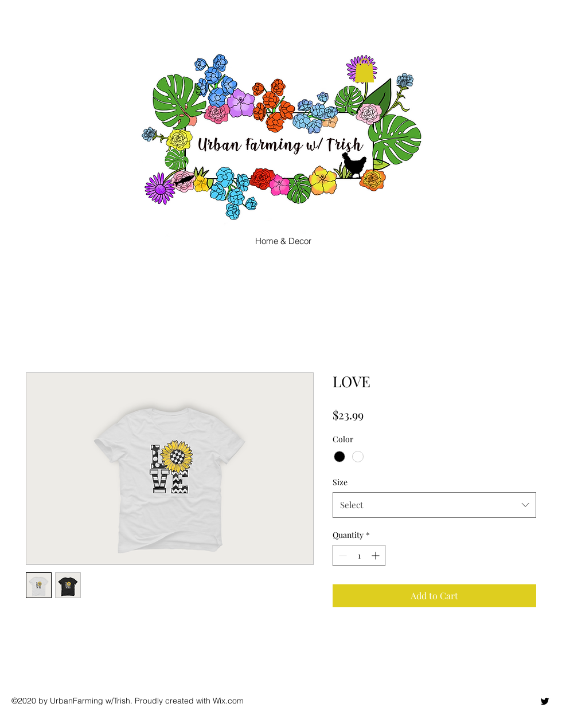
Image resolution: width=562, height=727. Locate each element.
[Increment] (376, 555)
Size (340, 482)
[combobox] (434, 504)
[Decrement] (341, 555)
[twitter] (545, 701)
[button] (364, 70)
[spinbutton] (359, 555)
